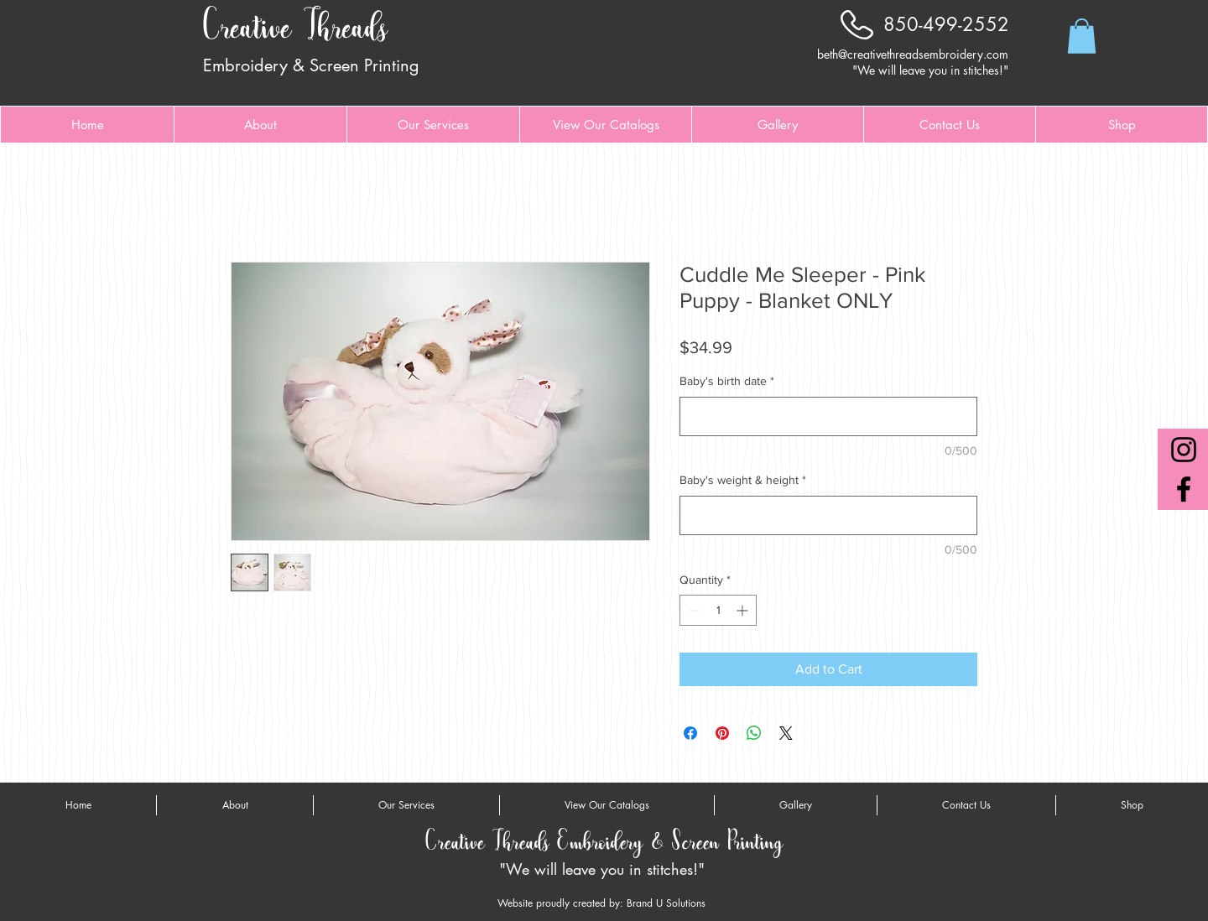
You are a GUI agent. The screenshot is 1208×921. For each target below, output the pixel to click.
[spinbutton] (718, 610)
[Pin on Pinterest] (722, 733)
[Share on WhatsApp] (754, 733)
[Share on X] (786, 733)
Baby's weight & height (743, 480)
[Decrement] (692, 610)
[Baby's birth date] (828, 416)
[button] (1081, 36)
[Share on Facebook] (690, 733)
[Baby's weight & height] (828, 515)
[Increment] (743, 610)
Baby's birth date (727, 381)
